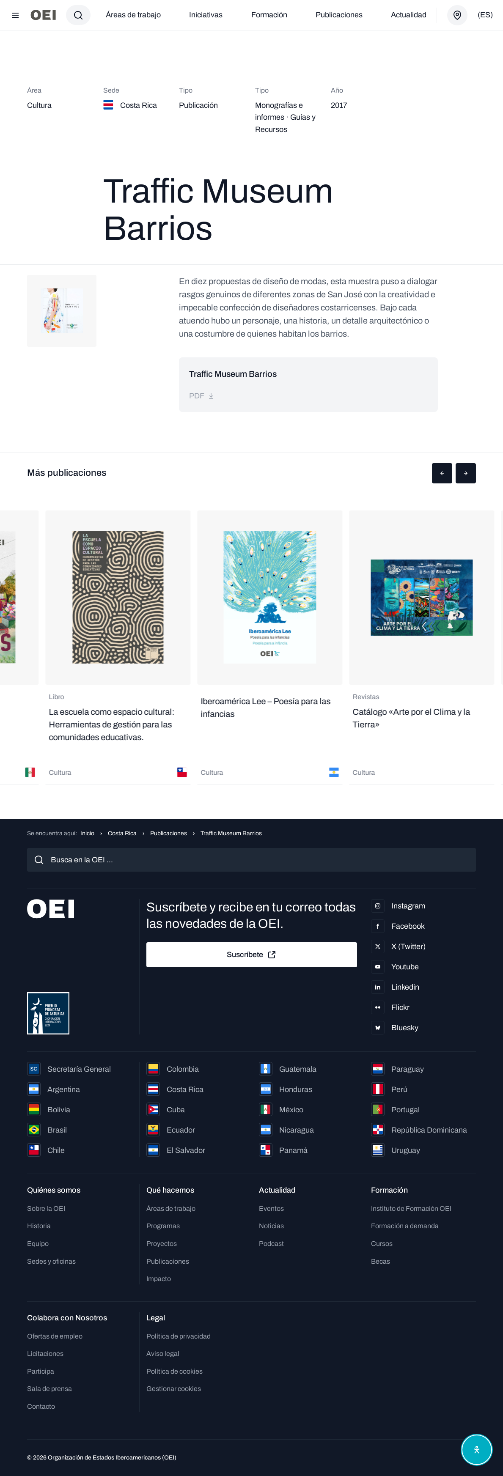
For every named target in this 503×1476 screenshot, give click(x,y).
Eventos (271, 1208)
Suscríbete (252, 955)
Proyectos (161, 1243)
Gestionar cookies (173, 1388)
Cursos (382, 1243)
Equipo (38, 1243)
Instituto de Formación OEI (411, 1208)
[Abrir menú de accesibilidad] (477, 1450)
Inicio (87, 833)
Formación (269, 15)
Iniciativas (206, 15)
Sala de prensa (49, 1388)
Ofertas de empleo (54, 1336)
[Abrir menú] (15, 15)
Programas (163, 1225)
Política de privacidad (178, 1336)
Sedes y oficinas (51, 1261)
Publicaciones (339, 15)
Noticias (271, 1225)
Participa (40, 1371)
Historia (39, 1225)
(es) (485, 15)
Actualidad (408, 15)
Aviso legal (162, 1353)
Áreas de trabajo (133, 15)
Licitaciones (45, 1353)
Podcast (271, 1243)
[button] (442, 473)
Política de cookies (174, 1371)
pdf (201, 396)
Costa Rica (122, 833)
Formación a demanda (405, 1225)
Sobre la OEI (46, 1208)
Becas (380, 1261)
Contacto (41, 1406)
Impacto (158, 1278)
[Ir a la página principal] (43, 15)
